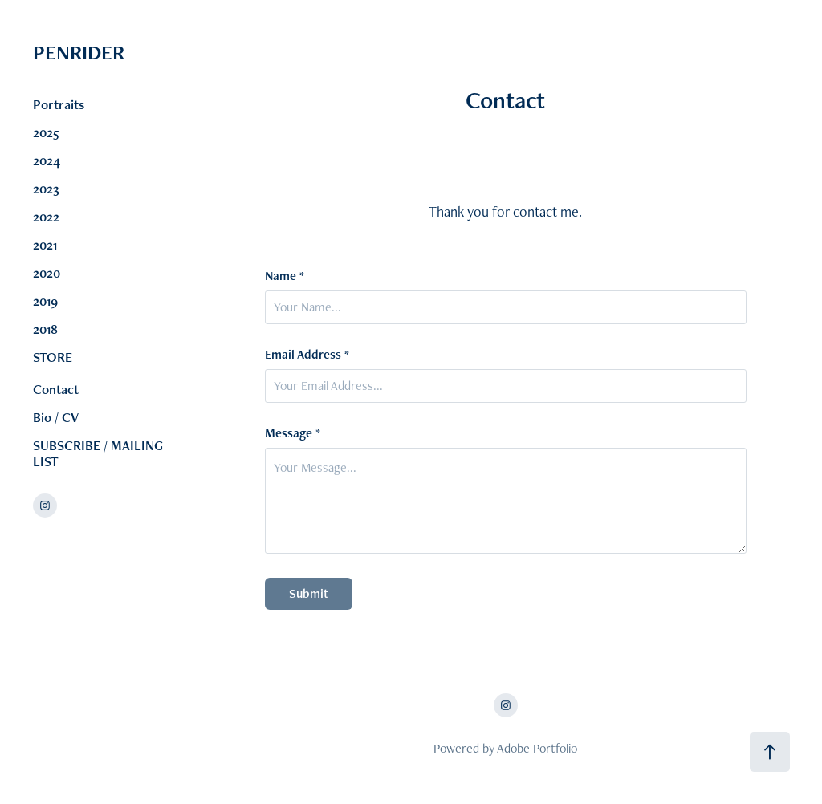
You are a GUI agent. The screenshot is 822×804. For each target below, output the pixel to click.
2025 (46, 132)
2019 (45, 301)
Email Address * (307, 354)
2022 (46, 216)
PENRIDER (136, 52)
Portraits (58, 104)
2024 (46, 160)
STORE (52, 357)
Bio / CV (56, 417)
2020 (46, 273)
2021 (45, 245)
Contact (56, 389)
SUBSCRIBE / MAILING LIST (98, 453)
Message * (292, 433)
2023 (46, 188)
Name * (284, 276)
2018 (45, 329)
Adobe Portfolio (537, 748)
